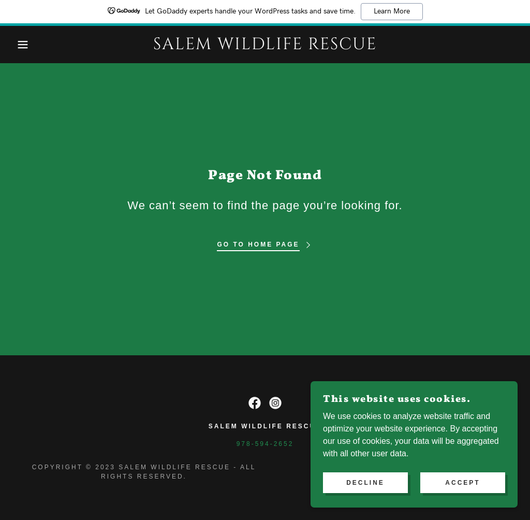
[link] (264, 46)
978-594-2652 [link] (265, 443)
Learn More (392, 11)
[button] (26, 44)
